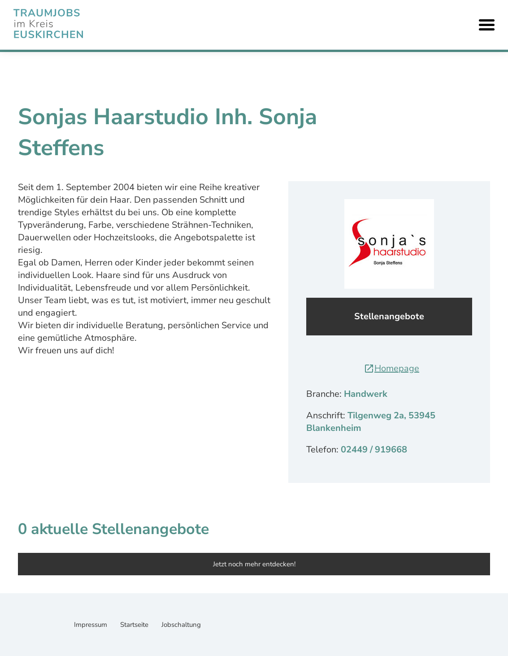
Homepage (391, 368)
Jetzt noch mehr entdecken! (254, 564)
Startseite (135, 624)
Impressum (91, 624)
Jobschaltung (181, 624)
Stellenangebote (389, 316)
